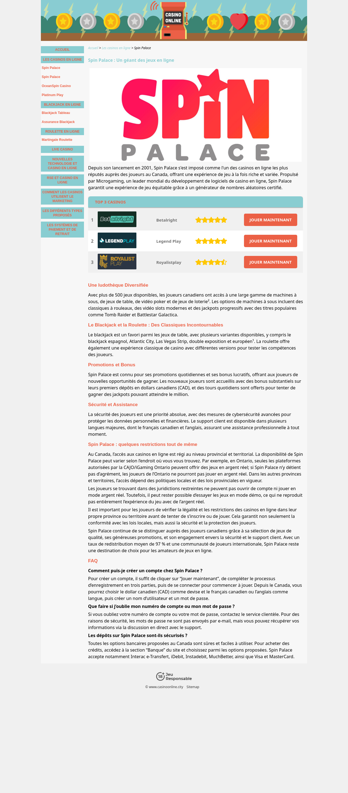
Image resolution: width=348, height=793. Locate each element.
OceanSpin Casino (56, 86)
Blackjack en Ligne (62, 105)
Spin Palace (51, 68)
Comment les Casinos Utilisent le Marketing (62, 196)
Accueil (62, 50)
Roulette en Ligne (62, 131)
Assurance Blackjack (58, 122)
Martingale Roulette (57, 140)
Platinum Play (52, 95)
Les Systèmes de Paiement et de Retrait (62, 229)
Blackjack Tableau (56, 113)
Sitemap (193, 687)
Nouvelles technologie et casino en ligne (62, 163)
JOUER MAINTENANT (270, 219)
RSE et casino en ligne (62, 180)
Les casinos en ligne (62, 60)
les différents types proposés (62, 213)
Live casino (62, 149)
